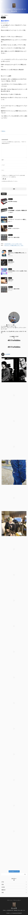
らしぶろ (14, 11)
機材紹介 (3, 131)
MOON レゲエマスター (13, 228)
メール (3, 165)
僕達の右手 (10, 279)
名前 (3, 159)
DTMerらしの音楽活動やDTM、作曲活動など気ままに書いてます (14, 910)
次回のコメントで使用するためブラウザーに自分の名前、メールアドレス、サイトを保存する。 (14, 176)
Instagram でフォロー (14, 871)
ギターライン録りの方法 (13, 237)
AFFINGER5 (19, 913)
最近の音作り (11, 262)
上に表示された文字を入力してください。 (10, 181)
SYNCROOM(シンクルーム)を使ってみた (13, 243)
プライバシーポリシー (17, 900)
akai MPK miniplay (12, 201)
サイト (3, 170)
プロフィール (9, 900)
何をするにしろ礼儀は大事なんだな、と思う (13, 245)
